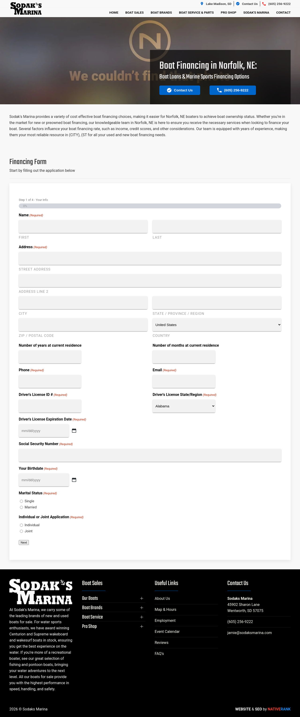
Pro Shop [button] (228, 12)
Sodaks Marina (239, 598)
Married (31, 507)
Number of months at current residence (186, 345)
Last (157, 237)
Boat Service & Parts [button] (196, 12)
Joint (29, 531)
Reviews (162, 642)
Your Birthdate (38, 468)
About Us (162, 598)
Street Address (35, 269)
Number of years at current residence (50, 345)
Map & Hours (165, 609)
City (23, 314)
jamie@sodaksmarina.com (249, 633)
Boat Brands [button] (161, 12)
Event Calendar (167, 631)
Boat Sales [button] (134, 12)
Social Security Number (46, 444)
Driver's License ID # (43, 394)
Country (161, 336)
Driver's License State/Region (185, 394)
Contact (283, 12)
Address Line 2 (33, 291)
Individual (32, 525)
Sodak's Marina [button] (256, 12)
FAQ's (159, 653)
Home (113, 12)
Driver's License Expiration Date (52, 419)
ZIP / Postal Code (36, 336)
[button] (113, 598)
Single (29, 501)
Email (164, 370)
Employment (165, 620)
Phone (31, 370)
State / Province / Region (178, 314)
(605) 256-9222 (240, 621)
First (24, 237)
